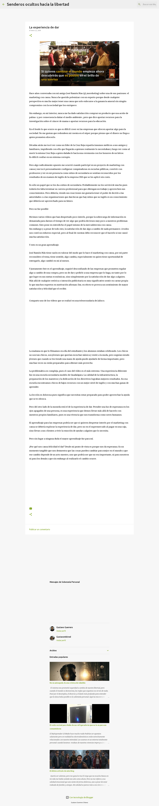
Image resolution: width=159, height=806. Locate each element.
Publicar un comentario (39, 529)
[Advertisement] (79, 555)
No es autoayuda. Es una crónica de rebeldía (67, 683)
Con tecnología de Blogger (79, 797)
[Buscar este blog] (144, 4)
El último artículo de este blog (62, 771)
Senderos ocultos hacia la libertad (38, 4)
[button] (30, 35)
